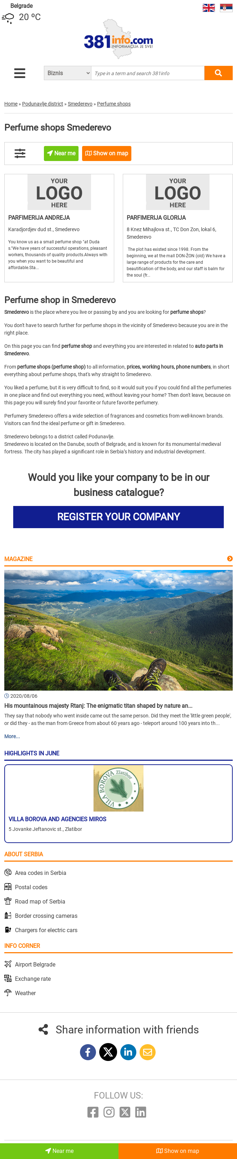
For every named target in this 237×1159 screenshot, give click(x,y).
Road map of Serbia (40, 901)
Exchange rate (33, 978)
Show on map (177, 1151)
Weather (25, 993)
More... (12, 736)
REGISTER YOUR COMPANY (118, 517)
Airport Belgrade (35, 964)
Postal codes (31, 887)
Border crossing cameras (46, 915)
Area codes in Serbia (40, 873)
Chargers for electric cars (46, 930)
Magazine (18, 559)
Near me (59, 1151)
